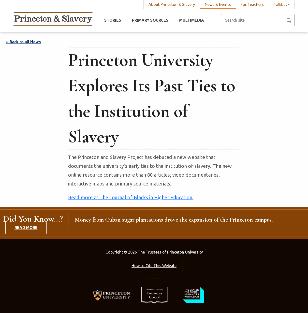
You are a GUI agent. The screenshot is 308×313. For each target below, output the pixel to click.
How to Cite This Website (154, 265)
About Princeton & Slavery (171, 4)
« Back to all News (23, 42)
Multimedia (191, 20)
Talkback (282, 4)
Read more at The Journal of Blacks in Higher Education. (130, 197)
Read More (26, 227)
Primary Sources (150, 20)
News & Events (218, 4)
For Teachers (252, 4)
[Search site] (258, 20)
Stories (112, 20)
